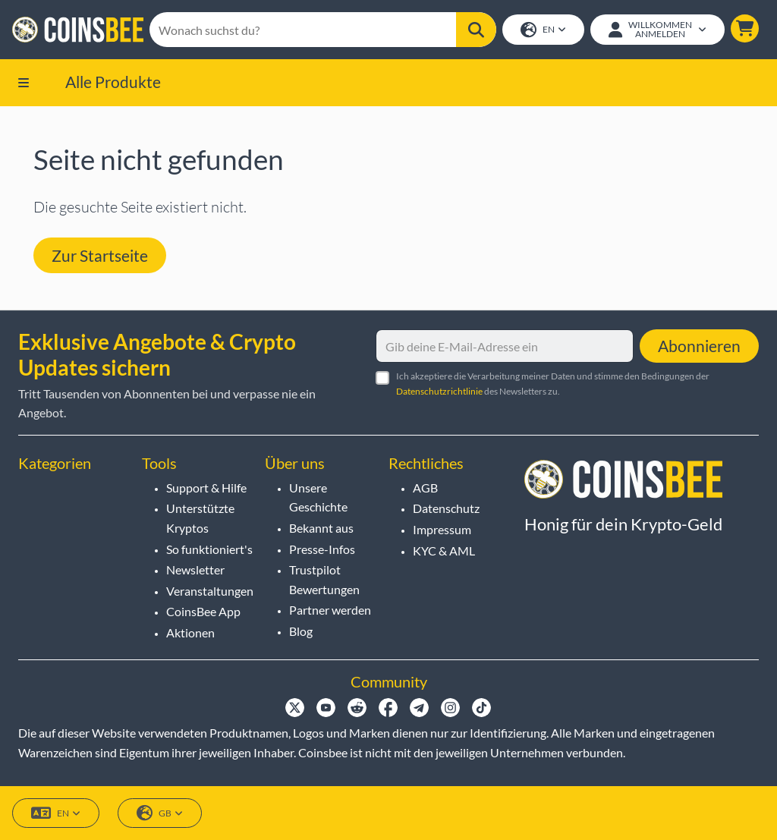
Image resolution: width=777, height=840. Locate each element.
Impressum (442, 529)
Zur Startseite (100, 255)
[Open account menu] (657, 29)
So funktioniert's (209, 549)
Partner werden (330, 609)
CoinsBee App (203, 611)
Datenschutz (446, 508)
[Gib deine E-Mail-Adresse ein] (505, 346)
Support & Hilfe (206, 487)
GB (160, 813)
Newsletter (195, 569)
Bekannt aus (321, 528)
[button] (745, 28)
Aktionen (190, 632)
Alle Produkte (113, 81)
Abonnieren (699, 345)
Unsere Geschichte (318, 497)
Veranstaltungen (209, 591)
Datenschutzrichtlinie (439, 391)
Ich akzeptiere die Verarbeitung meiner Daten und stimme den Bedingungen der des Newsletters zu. (552, 383)
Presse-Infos (322, 549)
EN (543, 30)
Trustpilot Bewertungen (324, 579)
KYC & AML (444, 550)
